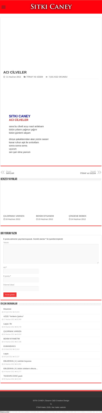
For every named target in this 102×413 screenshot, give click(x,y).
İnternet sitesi (8, 285)
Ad (5, 267)
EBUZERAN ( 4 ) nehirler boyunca (17, 361)
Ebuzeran (7, 309)
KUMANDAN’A (10, 346)
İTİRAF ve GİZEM (81, 172)
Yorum (6, 242)
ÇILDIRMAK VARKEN (13, 216)
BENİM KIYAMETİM (12, 339)
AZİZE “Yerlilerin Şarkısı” (14, 316)
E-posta (7, 276)
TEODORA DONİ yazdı (13, 376)
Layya (6, 354)
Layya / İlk (8, 324)
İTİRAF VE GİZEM (35, 77)
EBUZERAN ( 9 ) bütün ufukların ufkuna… (21, 368)
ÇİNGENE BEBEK (77, 216)
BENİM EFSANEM (45, 216)
